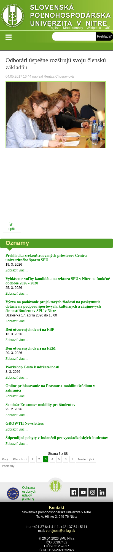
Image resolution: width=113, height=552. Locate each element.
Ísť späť (12, 227)
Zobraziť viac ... (17, 270)
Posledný (8, 466)
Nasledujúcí (86, 459)
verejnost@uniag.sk (60, 531)
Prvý (5, 459)
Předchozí (20, 459)
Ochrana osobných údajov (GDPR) (21, 493)
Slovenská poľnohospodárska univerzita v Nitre (56, 15)
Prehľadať (104, 36)
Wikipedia (94, 28)
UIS (107, 28)
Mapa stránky (73, 28)
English (54, 28)
